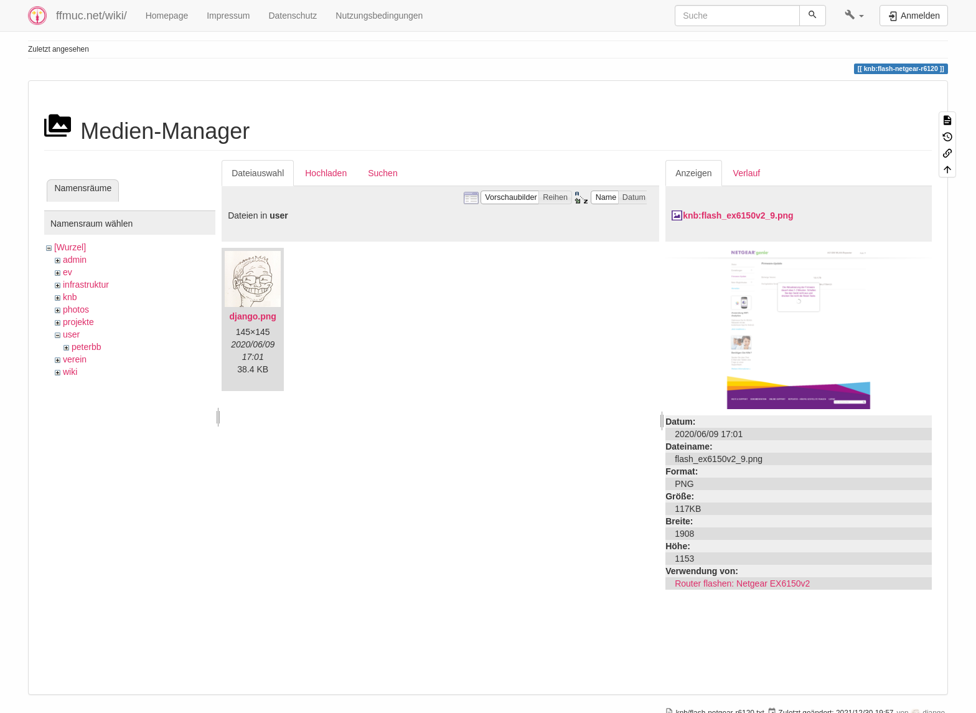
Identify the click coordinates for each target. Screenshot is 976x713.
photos (76, 309)
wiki (70, 372)
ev (67, 272)
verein (75, 359)
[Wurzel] (70, 247)
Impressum (228, 16)
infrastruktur (86, 285)
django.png (252, 316)
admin (75, 260)
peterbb (86, 347)
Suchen (382, 173)
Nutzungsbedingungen (379, 16)
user (71, 334)
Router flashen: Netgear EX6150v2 (742, 583)
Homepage (167, 16)
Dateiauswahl (258, 173)
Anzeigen (693, 173)
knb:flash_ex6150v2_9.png (738, 215)
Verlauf (747, 173)
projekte (78, 322)
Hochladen (326, 173)
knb (70, 297)
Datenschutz (292, 16)
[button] (854, 15)
